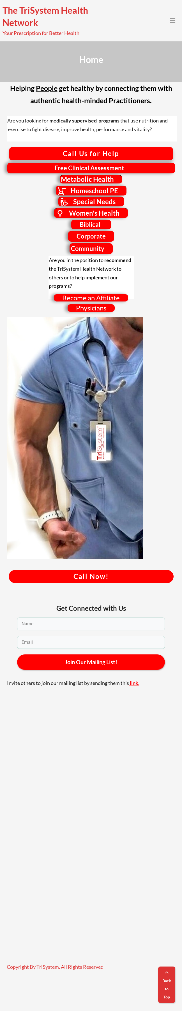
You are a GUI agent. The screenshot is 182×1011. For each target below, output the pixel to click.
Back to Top (166, 985)
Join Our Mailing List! (91, 662)
